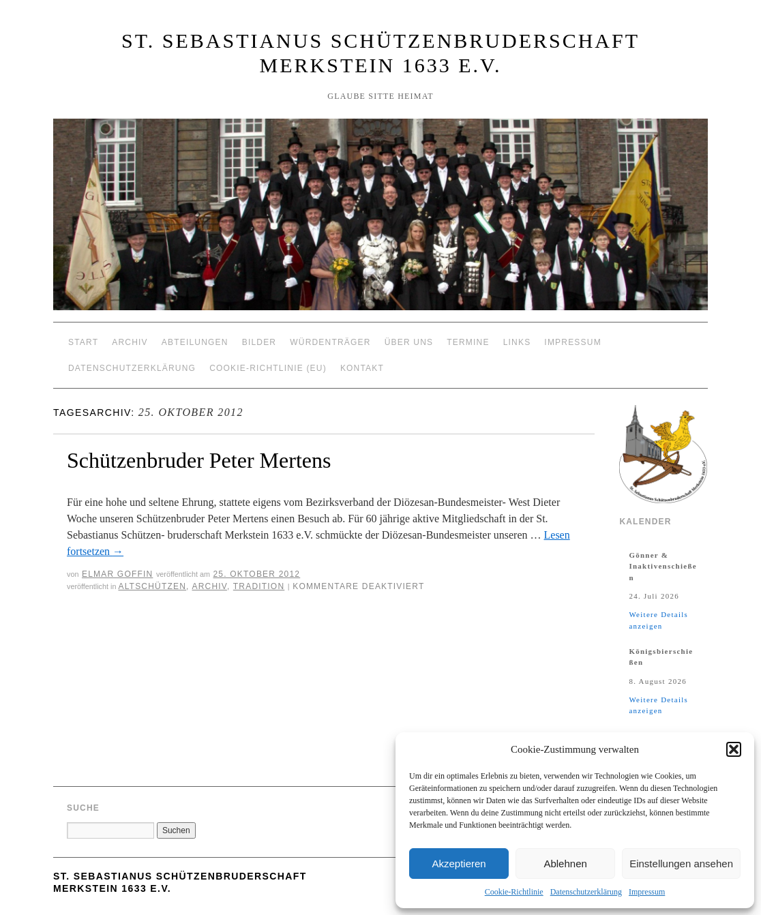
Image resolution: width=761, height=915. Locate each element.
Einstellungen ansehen (681, 863)
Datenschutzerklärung (586, 892)
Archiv (130, 342)
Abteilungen (195, 342)
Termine (468, 342)
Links (517, 342)
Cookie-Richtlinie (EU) (268, 368)
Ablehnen (564, 863)
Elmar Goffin (117, 574)
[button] (734, 749)
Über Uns (409, 342)
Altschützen (152, 586)
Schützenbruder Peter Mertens (199, 460)
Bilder (259, 342)
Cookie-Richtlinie (514, 892)
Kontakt (362, 368)
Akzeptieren (459, 863)
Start (83, 342)
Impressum (647, 892)
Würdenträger (330, 342)
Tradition (258, 586)
